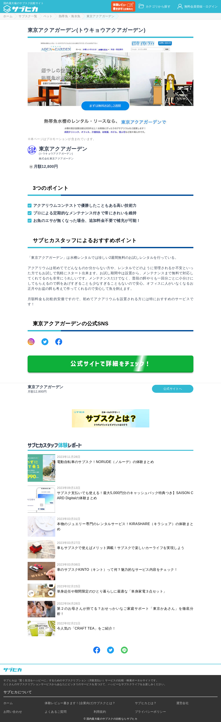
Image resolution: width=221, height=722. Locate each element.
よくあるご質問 (55, 711)
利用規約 (100, 711)
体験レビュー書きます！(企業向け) (69, 703)
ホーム (8, 703)
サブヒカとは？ (146, 703)
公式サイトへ (172, 388)
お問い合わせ (12, 711)
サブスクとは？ (104, 703)
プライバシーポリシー (150, 711)
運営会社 (182, 703)
